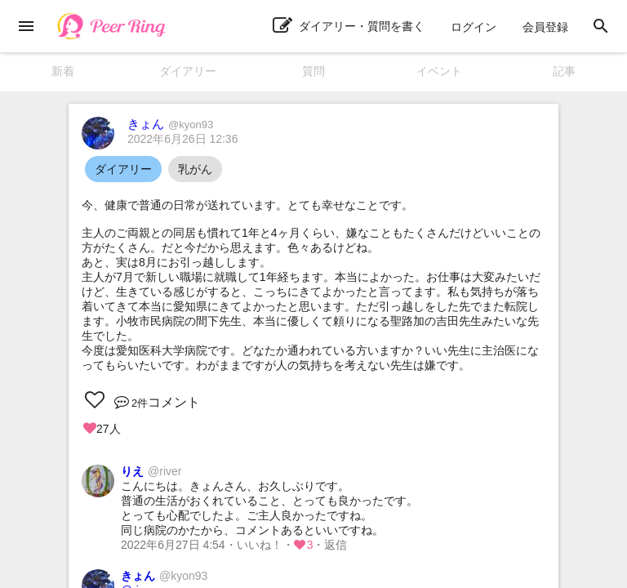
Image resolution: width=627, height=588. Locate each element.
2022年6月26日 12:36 (182, 138)
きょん (170, 124)
